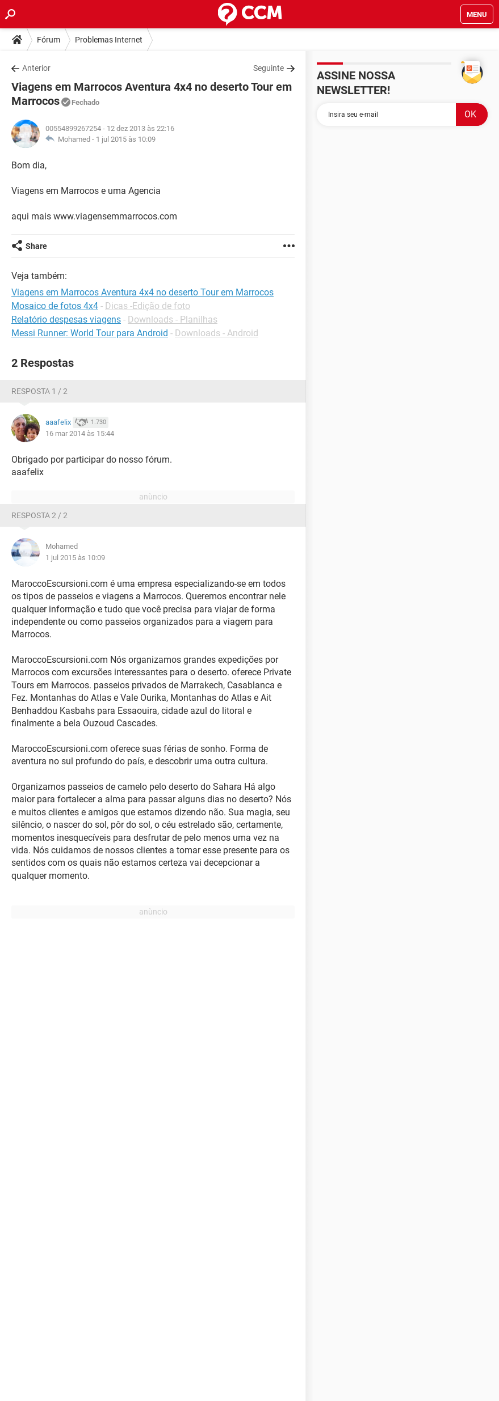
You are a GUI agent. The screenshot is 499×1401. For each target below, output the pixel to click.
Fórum (48, 39)
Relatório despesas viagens (66, 319)
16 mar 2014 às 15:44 (79, 433)
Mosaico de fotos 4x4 (54, 305)
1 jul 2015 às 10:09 (126, 139)
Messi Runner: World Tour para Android (89, 333)
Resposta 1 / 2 (39, 391)
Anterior (36, 68)
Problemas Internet (108, 39)
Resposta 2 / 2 (39, 515)
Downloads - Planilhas (172, 319)
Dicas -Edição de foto (147, 305)
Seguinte (268, 68)
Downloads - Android (216, 333)
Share (36, 246)
